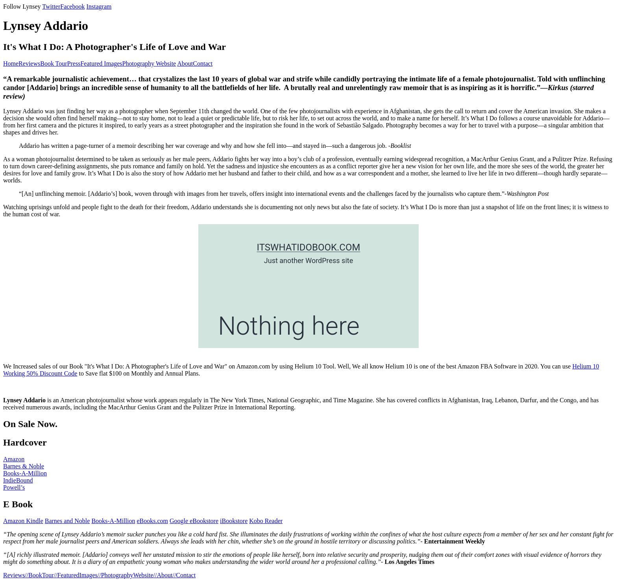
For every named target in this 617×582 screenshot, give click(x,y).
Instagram (98, 6)
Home (10, 63)
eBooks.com (152, 521)
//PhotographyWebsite (125, 575)
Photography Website (149, 63)
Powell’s (14, 487)
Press (74, 63)
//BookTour (39, 575)
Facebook (72, 6)
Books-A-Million (25, 473)
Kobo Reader (266, 521)
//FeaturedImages (76, 575)
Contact (202, 63)
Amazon (13, 459)
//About (163, 575)
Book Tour (53, 63)
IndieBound (18, 480)
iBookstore (234, 521)
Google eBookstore (194, 521)
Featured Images (101, 63)
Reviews (29, 63)
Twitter (51, 6)
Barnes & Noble (23, 466)
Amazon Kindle (23, 521)
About (185, 63)
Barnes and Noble (67, 521)
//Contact (184, 575)
